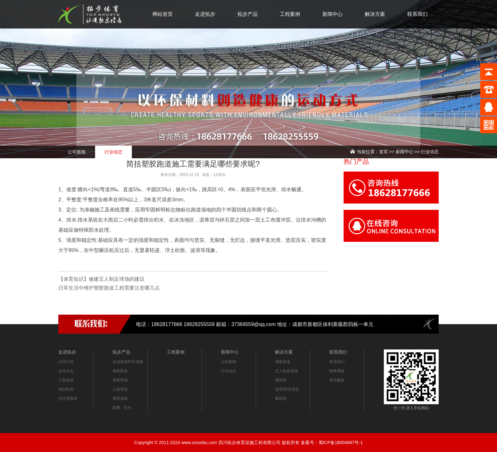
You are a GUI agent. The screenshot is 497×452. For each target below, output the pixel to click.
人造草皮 (120, 389)
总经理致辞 (67, 398)
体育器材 (120, 398)
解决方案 (375, 14)
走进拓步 (205, 14)
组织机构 (66, 389)
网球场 (281, 380)
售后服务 (337, 380)
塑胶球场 (120, 380)
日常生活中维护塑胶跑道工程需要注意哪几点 (109, 288)
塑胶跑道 (120, 371)
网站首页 (162, 14)
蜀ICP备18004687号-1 (341, 442)
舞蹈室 (281, 398)
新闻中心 (332, 14)
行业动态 (430, 151)
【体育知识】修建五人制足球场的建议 (101, 279)
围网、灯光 (122, 408)
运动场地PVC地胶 (128, 362)
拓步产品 (247, 14)
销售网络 (337, 371)
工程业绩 (66, 380)
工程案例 (290, 14)
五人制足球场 (286, 371)
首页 (383, 151)
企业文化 (66, 371)
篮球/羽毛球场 (287, 389)
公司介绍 (66, 362)
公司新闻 (77, 151)
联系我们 (417, 14)
